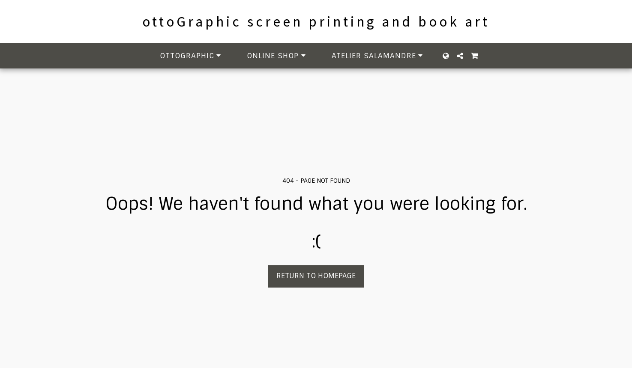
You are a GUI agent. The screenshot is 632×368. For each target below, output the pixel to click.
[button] (192, 55)
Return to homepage (316, 275)
